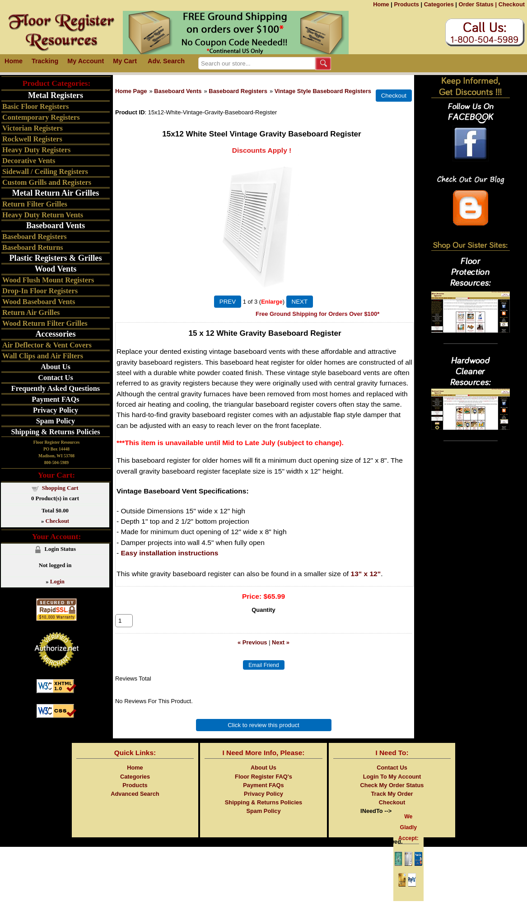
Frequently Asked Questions (55, 388)
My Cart (125, 61)
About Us (55, 366)
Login (57, 581)
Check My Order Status (392, 795)
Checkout (512, 4)
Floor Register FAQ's (263, 786)
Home (381, 4)
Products (406, 4)
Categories (439, 4)
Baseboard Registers (238, 91)
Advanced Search (135, 803)
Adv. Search (166, 61)
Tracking (45, 61)
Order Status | (477, 4)
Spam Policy (55, 421)
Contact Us (55, 377)
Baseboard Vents (177, 91)
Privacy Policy (55, 410)
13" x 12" (366, 574)
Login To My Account (392, 786)
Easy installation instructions (170, 553)
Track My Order (392, 803)
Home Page (131, 91)
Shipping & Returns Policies (55, 431)
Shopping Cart (60, 488)
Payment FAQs (55, 399)
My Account (85, 61)
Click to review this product (263, 735)
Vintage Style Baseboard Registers (323, 91)
